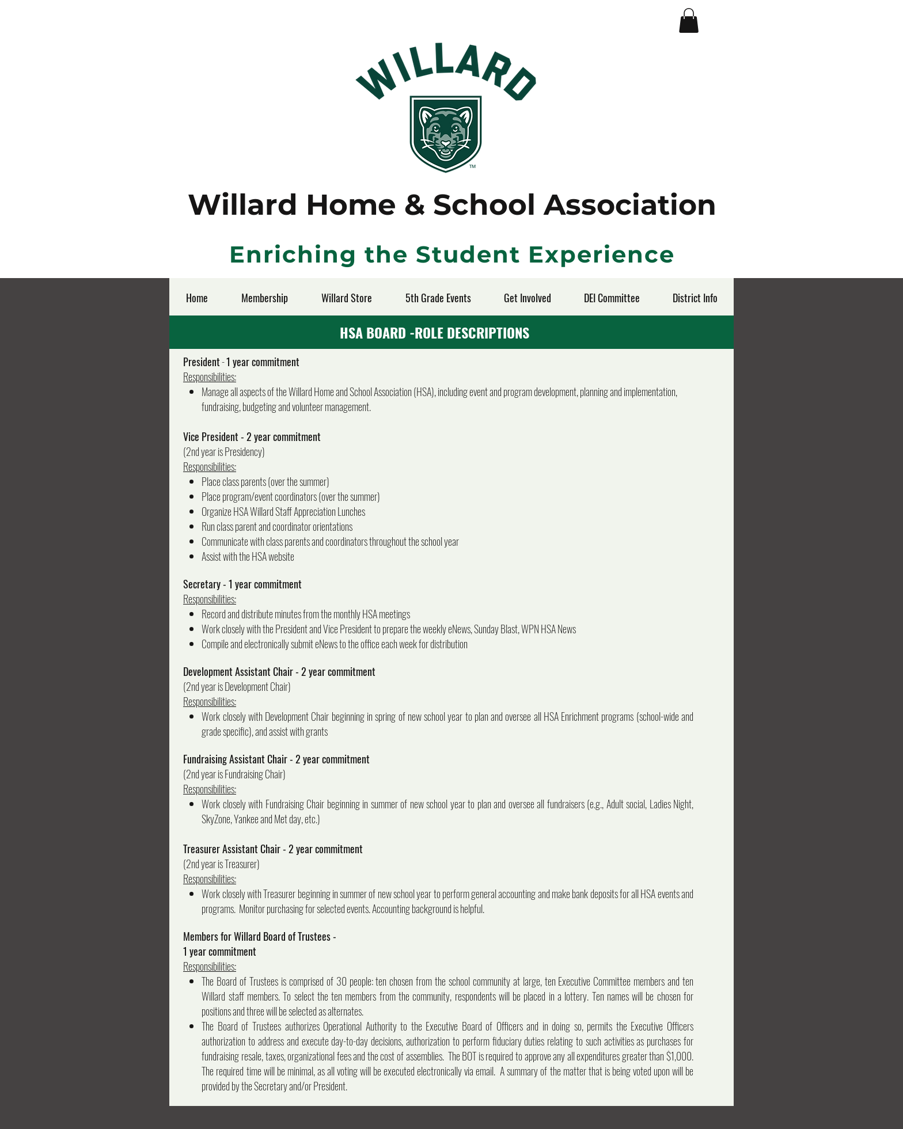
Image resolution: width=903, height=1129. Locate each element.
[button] (688, 20)
